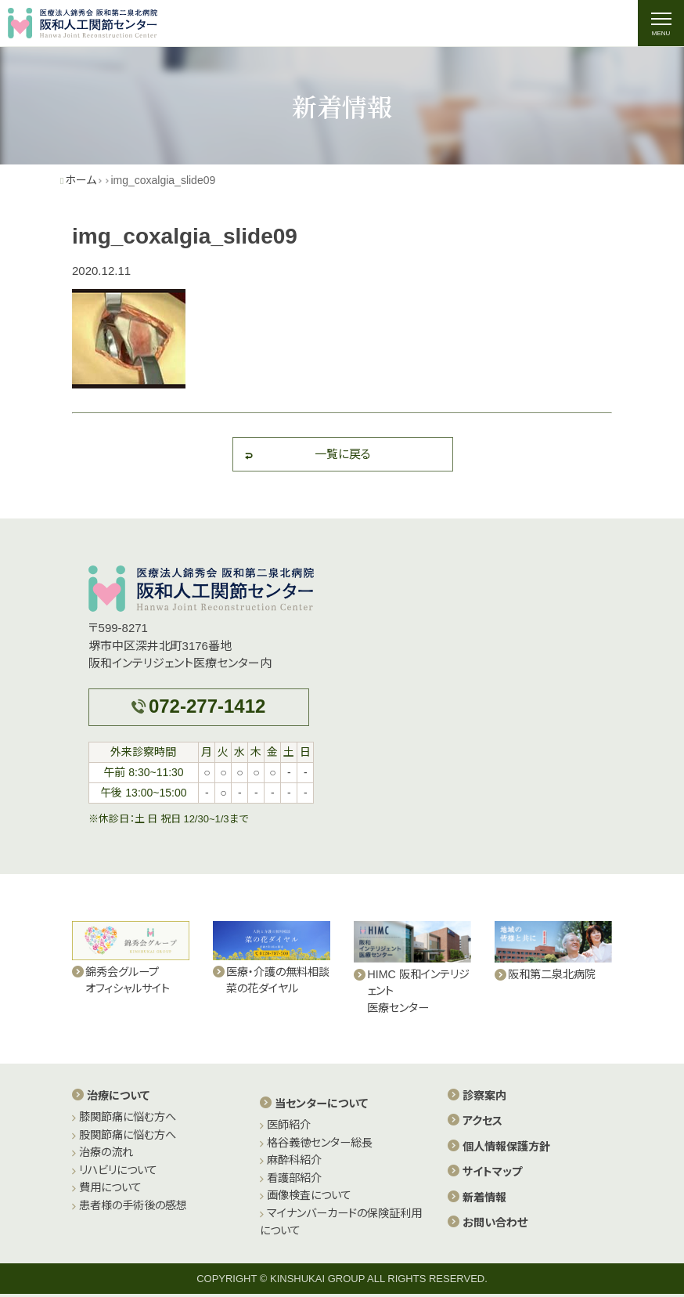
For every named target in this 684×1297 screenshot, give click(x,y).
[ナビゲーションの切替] (660, 23)
